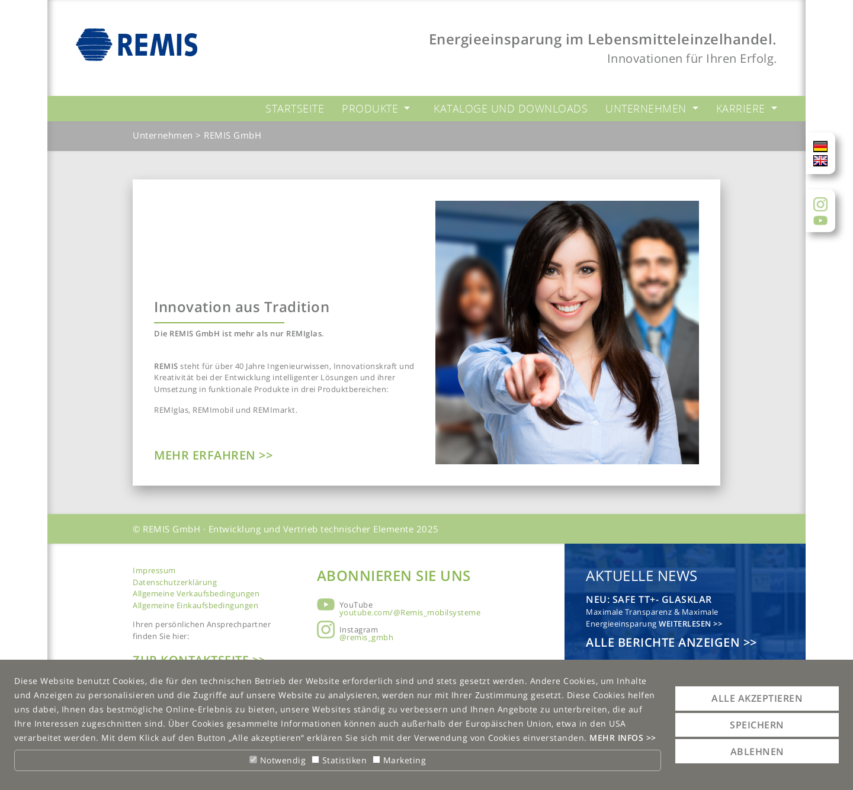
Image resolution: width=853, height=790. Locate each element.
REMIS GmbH (232, 135)
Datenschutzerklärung (175, 582)
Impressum (154, 570)
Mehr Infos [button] (617, 737)
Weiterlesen (686, 623)
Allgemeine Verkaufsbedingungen (196, 593)
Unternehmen (647, 108)
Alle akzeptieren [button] (757, 698)
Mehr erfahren (206, 455)
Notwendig (277, 760)
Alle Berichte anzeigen (664, 642)
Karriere (742, 108)
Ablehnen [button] (757, 751)
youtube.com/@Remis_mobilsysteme (410, 612)
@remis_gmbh (366, 637)
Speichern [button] (757, 724)
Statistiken (339, 760)
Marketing (399, 760)
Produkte (372, 108)
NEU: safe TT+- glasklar (649, 599)
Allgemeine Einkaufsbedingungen (195, 605)
